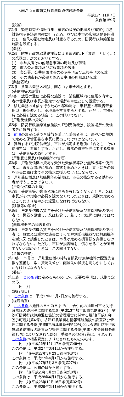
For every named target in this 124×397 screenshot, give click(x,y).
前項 (17, 134)
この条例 (30, 277)
